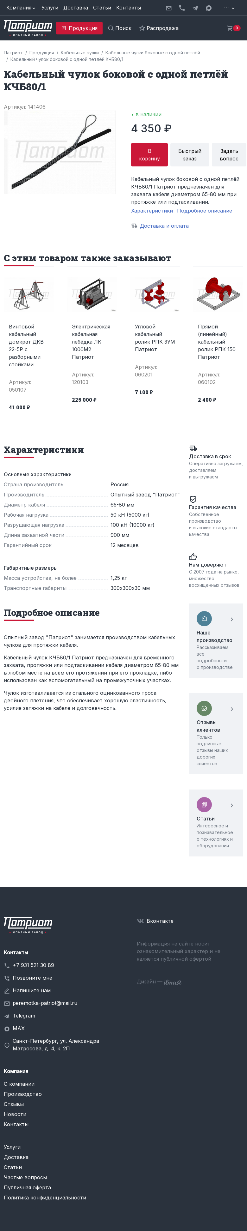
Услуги (49, 7)
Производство (23, 1094)
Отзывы (14, 1104)
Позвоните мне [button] (32, 978)
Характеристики (152, 210)
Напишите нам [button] (32, 990)
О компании (19, 1084)
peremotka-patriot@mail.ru (45, 1003)
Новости (15, 1114)
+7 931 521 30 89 (33, 965)
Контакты (128, 7)
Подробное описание (204, 210)
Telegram (24, 1015)
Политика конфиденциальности (45, 1197)
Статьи (102, 7)
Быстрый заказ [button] (189, 155)
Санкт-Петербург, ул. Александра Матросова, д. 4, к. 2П (56, 1045)
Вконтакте (160, 921)
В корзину (149, 155)
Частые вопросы (25, 1177)
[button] (21, 7)
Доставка (75, 7)
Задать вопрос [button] (229, 155)
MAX (19, 1028)
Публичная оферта (27, 1187)
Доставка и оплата (164, 226)
